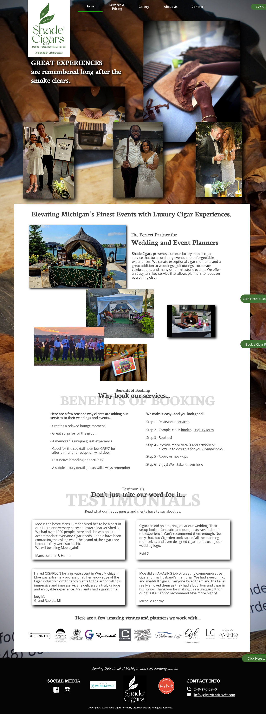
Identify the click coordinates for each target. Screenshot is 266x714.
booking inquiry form (197, 430)
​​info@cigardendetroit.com (214, 694)
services (183, 422)
